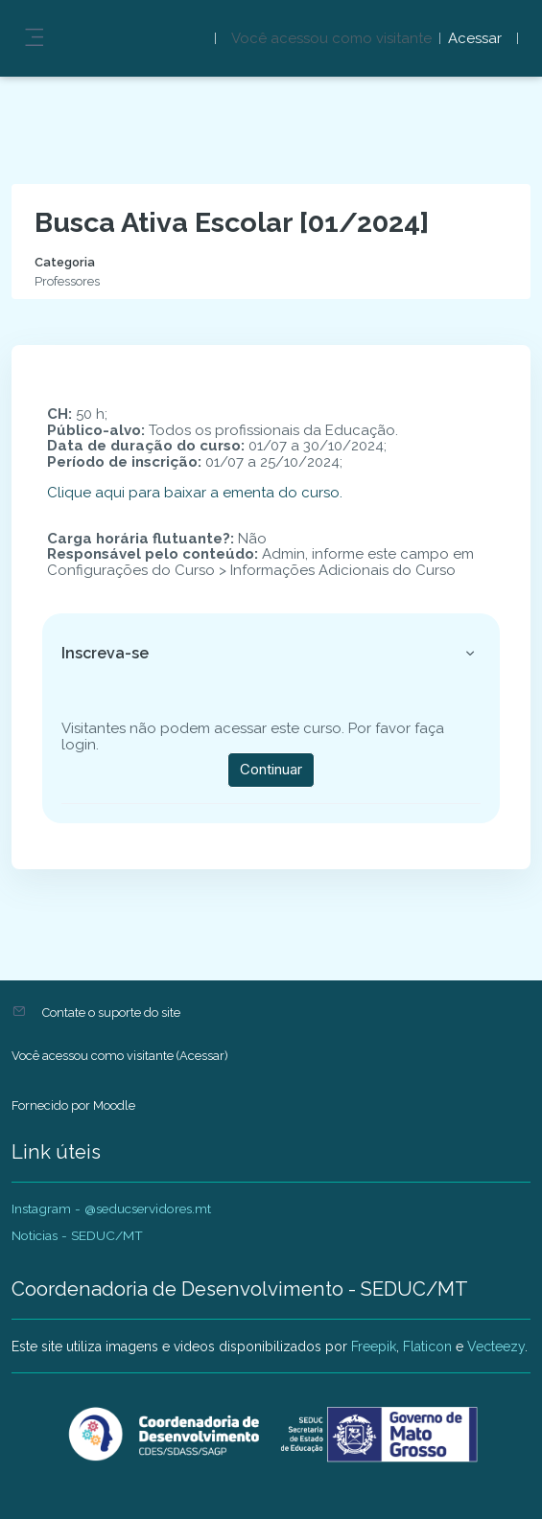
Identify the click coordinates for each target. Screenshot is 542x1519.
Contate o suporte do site (111, 1012)
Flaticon (427, 1346)
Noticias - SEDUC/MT (77, 1235)
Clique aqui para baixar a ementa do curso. (194, 492)
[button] (470, 653)
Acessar (475, 39)
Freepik (373, 1346)
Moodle (114, 1105)
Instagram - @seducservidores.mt (111, 1208)
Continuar (271, 769)
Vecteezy (496, 1346)
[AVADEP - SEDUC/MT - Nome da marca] (271, 1434)
